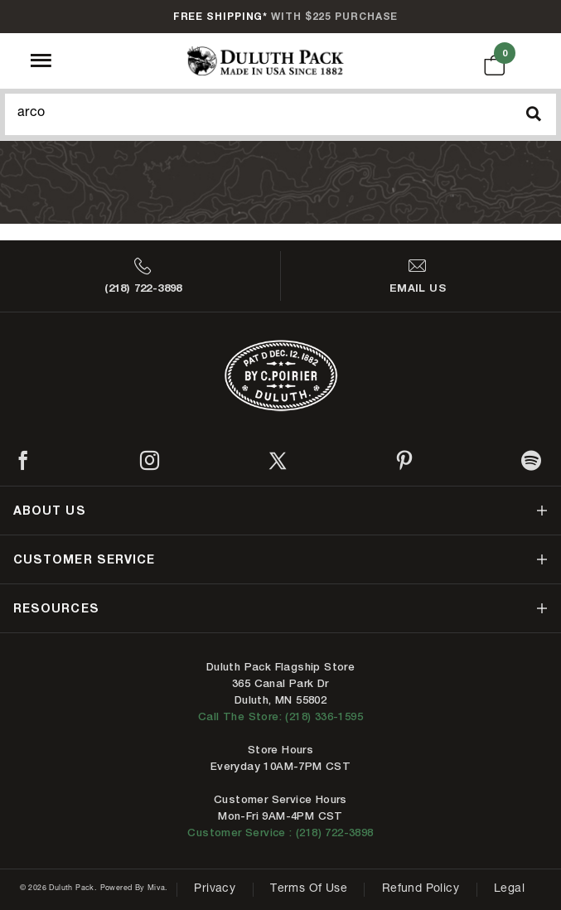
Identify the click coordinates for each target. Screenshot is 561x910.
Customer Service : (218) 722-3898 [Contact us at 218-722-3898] (280, 832)
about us (49, 510)
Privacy (214, 889)
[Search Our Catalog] (280, 114)
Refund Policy (420, 889)
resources (56, 608)
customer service (84, 559)
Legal (509, 889)
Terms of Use (308, 889)
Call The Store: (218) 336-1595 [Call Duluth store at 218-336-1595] (280, 716)
